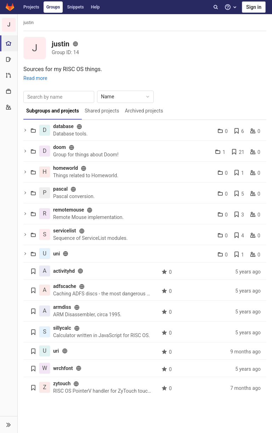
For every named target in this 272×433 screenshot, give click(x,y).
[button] (8, 424)
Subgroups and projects (52, 111)
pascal (60, 189)
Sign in (253, 7)
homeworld (65, 168)
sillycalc (62, 328)
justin (28, 22)
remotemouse (68, 210)
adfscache (64, 286)
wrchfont (63, 368)
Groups (53, 7)
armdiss (62, 307)
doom (59, 147)
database (63, 126)
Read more (35, 78)
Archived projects (144, 111)
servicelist (64, 230)
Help (95, 7)
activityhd (64, 271)
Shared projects (102, 111)
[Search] (215, 7)
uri (56, 351)
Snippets (75, 7)
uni (56, 253)
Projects (31, 7)
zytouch (61, 383)
